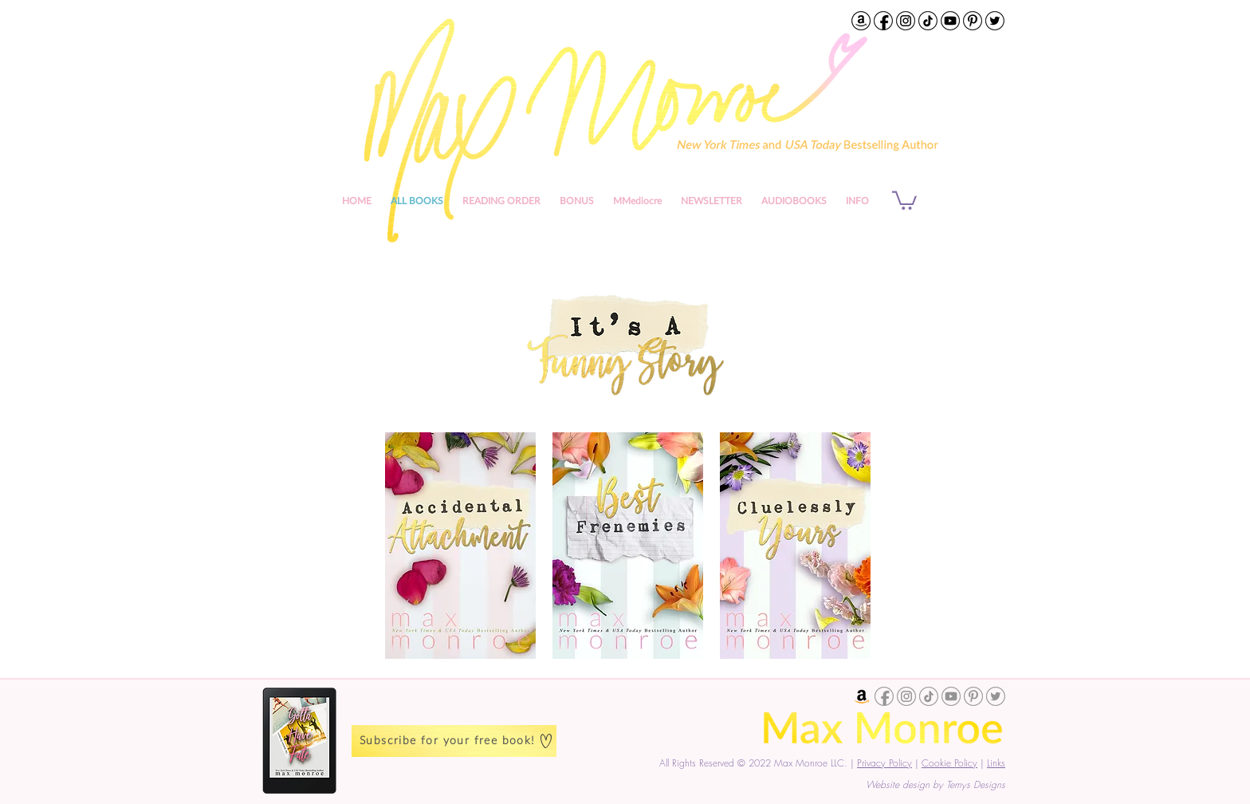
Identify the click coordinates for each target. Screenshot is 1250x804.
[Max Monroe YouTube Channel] (950, 20)
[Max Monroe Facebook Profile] (883, 20)
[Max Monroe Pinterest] (972, 20)
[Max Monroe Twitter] (994, 20)
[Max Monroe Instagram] (905, 20)
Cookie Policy (949, 763)
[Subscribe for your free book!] (454, 741)
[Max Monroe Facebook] (884, 696)
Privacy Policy (884, 763)
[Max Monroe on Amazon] (861, 20)
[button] (857, 201)
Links (996, 763)
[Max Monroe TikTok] (928, 20)
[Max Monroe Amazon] (861, 696)
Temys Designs (975, 784)
